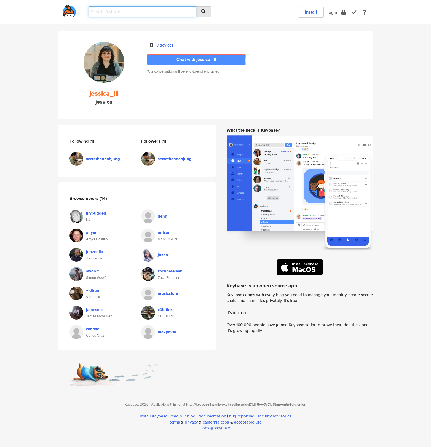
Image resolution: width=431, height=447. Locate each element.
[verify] (354, 12)
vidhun (92, 290)
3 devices (164, 45)
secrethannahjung (103, 159)
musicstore (168, 293)
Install (311, 12)
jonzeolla (94, 252)
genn (162, 216)
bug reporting (242, 416)
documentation (212, 416)
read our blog (183, 416)
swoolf (92, 271)
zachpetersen (170, 271)
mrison (164, 232)
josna (163, 255)
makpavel (167, 332)
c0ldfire (165, 310)
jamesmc (94, 310)
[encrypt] (343, 12)
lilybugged (96, 213)
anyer (91, 232)
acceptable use (248, 422)
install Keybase (153, 416)
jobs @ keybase (215, 428)
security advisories (274, 416)
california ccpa (216, 422)
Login (331, 12)
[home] (69, 10)
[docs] (364, 12)
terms (175, 422)
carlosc (92, 329)
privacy (191, 422)
